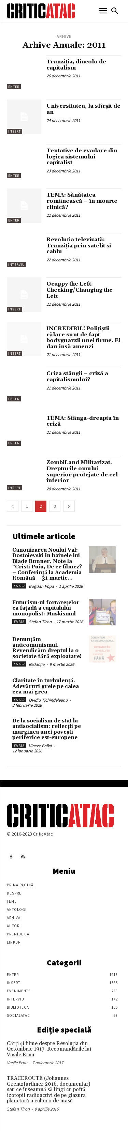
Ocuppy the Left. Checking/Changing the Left (79, 289)
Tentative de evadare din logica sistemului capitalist (81, 156)
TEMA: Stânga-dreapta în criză (82, 421)
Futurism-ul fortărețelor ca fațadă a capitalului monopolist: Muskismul (46, 608)
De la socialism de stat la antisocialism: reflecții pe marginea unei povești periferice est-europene (46, 729)
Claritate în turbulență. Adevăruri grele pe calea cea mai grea (45, 686)
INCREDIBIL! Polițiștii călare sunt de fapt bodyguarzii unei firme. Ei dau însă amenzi (83, 337)
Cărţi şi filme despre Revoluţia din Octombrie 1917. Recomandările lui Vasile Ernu (49, 1049)
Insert (14, 131)
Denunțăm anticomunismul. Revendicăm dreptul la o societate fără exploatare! (47, 648)
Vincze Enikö (40, 746)
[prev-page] (12, 506)
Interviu (16, 264)
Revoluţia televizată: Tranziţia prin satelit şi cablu (78, 245)
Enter (13, 87)
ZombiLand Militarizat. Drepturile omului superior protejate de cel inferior (82, 471)
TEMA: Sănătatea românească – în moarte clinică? (81, 201)
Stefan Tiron (40, 622)
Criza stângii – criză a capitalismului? (77, 376)
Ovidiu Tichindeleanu (48, 700)
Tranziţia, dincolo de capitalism (76, 64)
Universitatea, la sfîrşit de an (83, 109)
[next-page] (69, 506)
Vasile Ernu (17, 1063)
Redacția (37, 664)
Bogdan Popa (41, 586)
